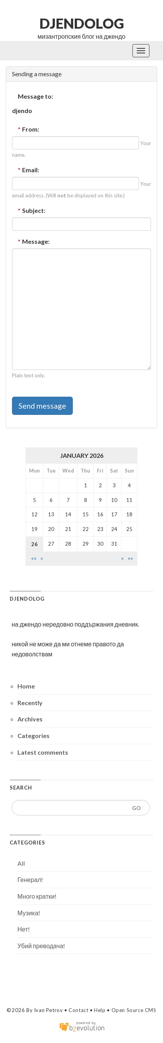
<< (33, 559)
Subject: (31, 210)
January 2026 (81, 455)
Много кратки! (37, 896)
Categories (33, 735)
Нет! (23, 929)
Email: (28, 169)
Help (99, 1010)
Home (26, 686)
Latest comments (42, 752)
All (21, 863)
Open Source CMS (134, 1010)
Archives (30, 719)
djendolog (81, 23)
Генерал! (30, 879)
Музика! (28, 912)
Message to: (35, 96)
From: (28, 129)
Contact (78, 1010)
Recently (30, 702)
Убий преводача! (41, 945)
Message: (34, 241)
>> (130, 559)
